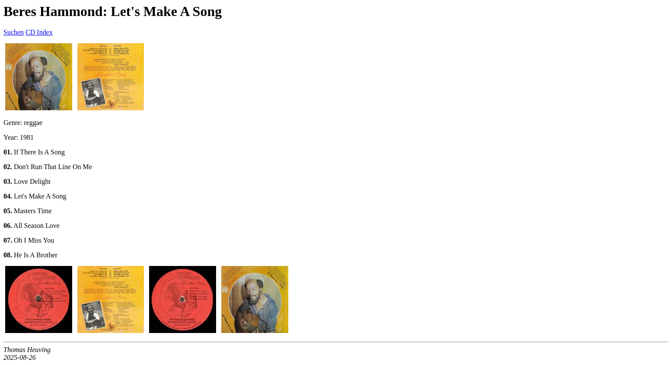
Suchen (13, 32)
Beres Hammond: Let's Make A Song (112, 11)
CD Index (39, 32)
